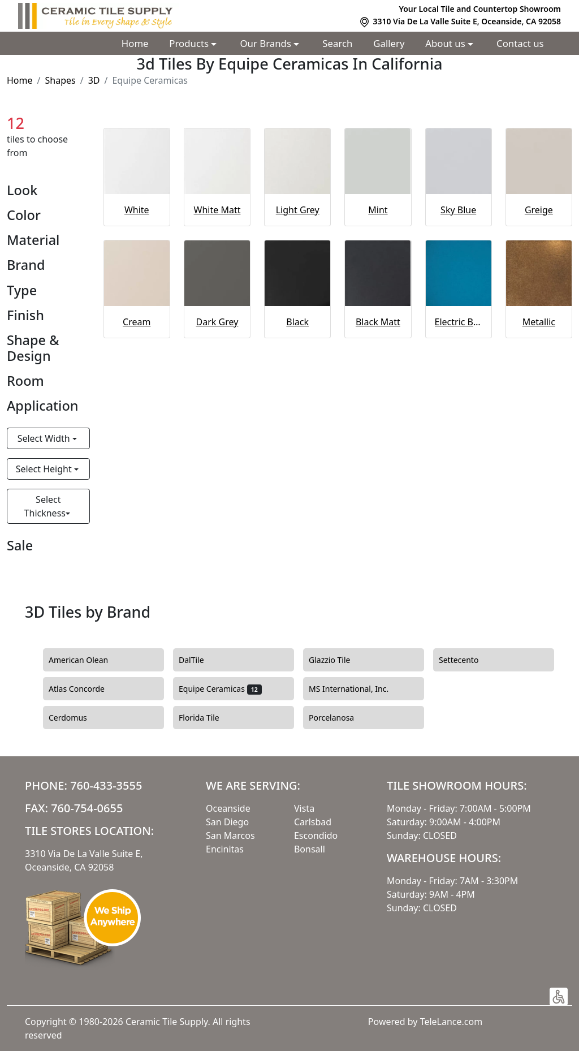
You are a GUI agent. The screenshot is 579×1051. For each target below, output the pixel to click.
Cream (136, 322)
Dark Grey (217, 322)
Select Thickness (45, 506)
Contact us (520, 43)
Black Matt (378, 322)
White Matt (217, 210)
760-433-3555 (106, 785)
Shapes (60, 80)
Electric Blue (458, 322)
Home (135, 43)
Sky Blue (458, 210)
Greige (539, 210)
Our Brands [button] (267, 43)
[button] (559, 997)
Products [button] (190, 43)
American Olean (85, 660)
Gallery (388, 43)
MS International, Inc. (355, 689)
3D (94, 80)
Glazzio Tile (338, 660)
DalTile (198, 660)
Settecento (467, 660)
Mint (377, 210)
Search (337, 43)
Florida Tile (207, 717)
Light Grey (297, 210)
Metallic (538, 322)
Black (297, 322)
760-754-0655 (87, 808)
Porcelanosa (338, 717)
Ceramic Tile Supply (167, 1021)
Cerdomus (74, 717)
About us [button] (446, 43)
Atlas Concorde (85, 689)
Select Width (45, 438)
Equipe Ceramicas (220, 689)
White (136, 210)
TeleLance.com (451, 1021)
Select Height (45, 469)
